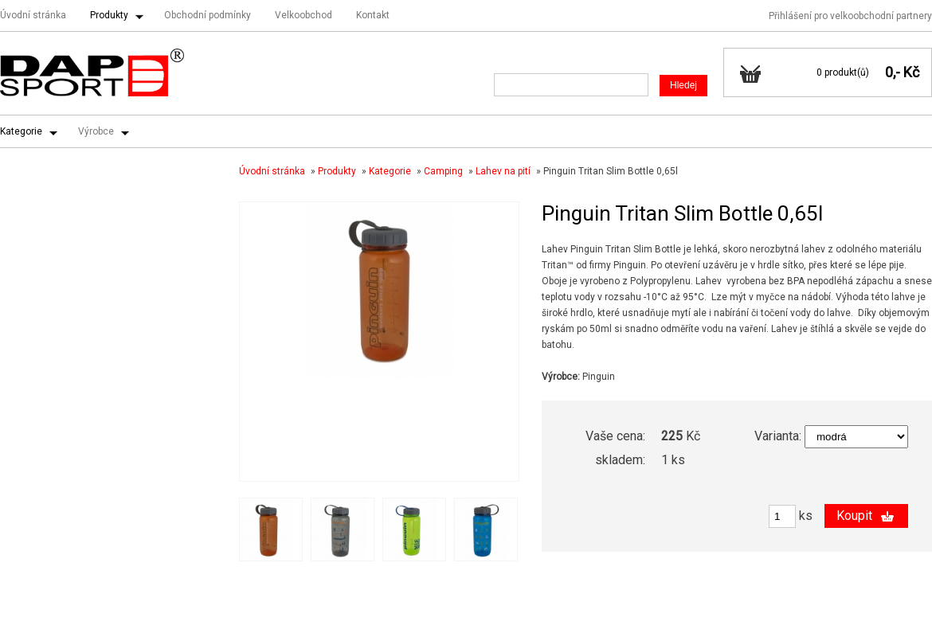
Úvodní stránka (33, 15)
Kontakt (373, 15)
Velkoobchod (303, 15)
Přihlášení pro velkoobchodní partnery (850, 15)
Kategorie (21, 131)
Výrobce (96, 131)
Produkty (109, 15)
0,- (892, 72)
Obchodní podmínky (207, 15)
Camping (443, 171)
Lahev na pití (503, 171)
